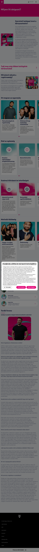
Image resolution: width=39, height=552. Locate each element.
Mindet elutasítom (21, 287)
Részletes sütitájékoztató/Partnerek (10, 284)
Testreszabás (7, 287)
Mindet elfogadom (31, 287)
